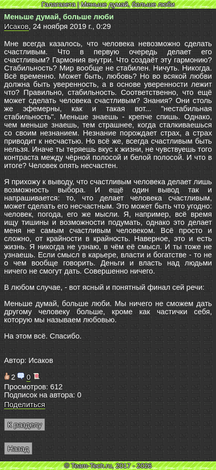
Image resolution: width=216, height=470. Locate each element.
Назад (18, 449)
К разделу (25, 425)
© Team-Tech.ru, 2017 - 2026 (108, 465)
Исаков (16, 26)
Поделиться (24, 404)
